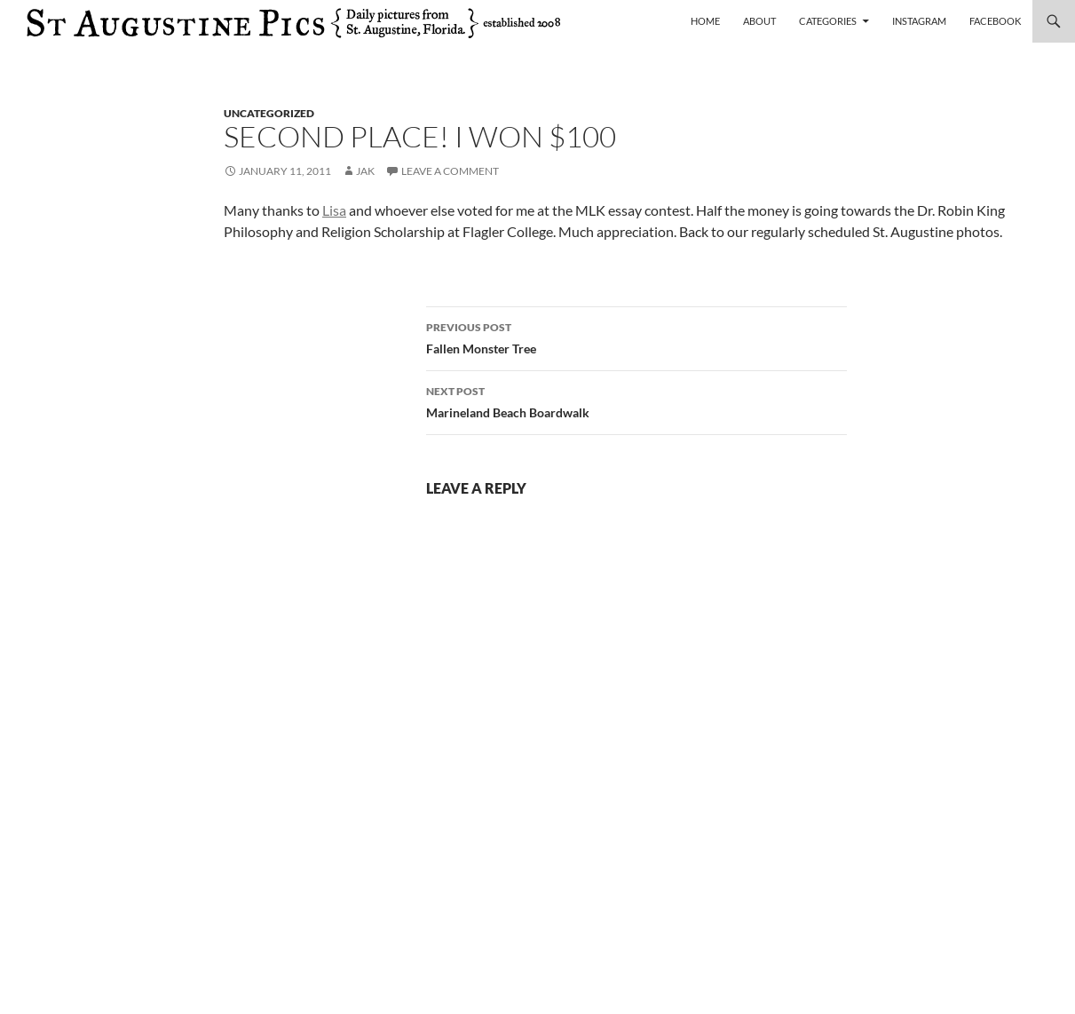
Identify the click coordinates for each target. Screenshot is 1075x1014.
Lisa (334, 210)
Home (705, 21)
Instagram (919, 21)
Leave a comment (450, 171)
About (759, 21)
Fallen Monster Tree (636, 336)
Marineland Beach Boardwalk (636, 400)
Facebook (995, 21)
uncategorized (269, 113)
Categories (828, 21)
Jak (365, 171)
